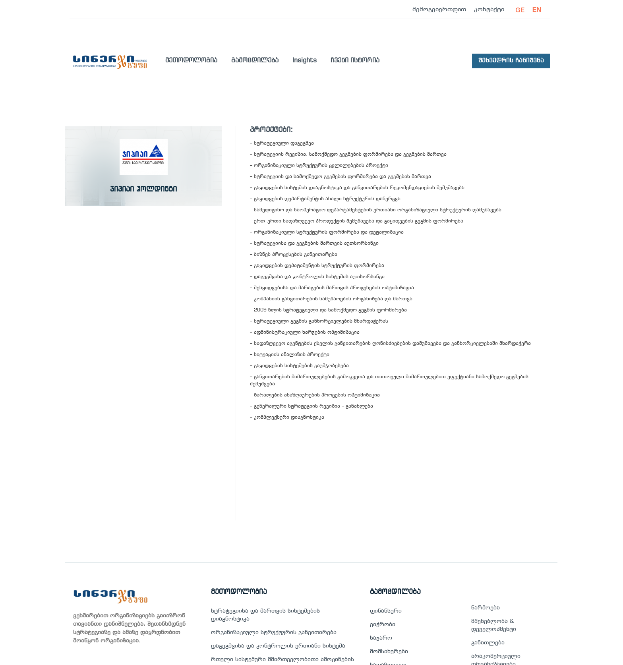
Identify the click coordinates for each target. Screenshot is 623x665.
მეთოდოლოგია (191, 60)
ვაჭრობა (382, 625)
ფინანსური (386, 611)
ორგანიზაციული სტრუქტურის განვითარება (274, 633)
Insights (304, 60)
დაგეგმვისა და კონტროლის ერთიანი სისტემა (278, 646)
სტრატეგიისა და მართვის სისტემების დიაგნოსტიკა (265, 615)
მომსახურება (389, 652)
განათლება (488, 643)
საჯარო (381, 638)
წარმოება (485, 608)
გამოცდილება (255, 60)
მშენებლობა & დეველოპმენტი (493, 625)
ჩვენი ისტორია (355, 60)
